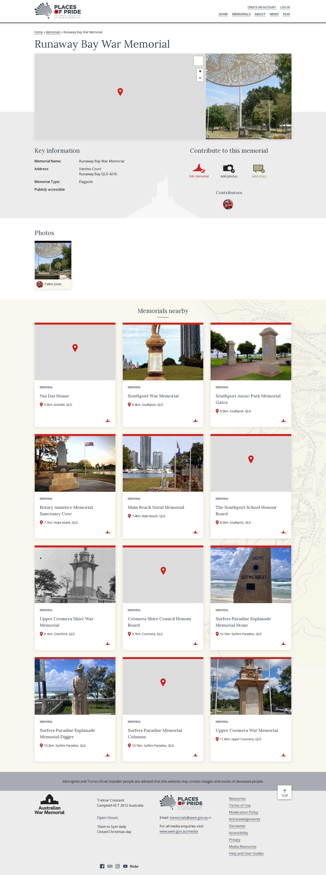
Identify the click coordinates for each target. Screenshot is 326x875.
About (260, 14)
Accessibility (238, 832)
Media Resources (242, 846)
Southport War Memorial (153, 396)
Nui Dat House (54, 396)
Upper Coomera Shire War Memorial (66, 622)
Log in (285, 7)
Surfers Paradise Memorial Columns (155, 733)
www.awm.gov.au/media (179, 831)
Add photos (229, 176)
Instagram (117, 866)
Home (223, 14)
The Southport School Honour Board (246, 510)
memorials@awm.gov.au (190, 817)
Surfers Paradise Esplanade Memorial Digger (67, 733)
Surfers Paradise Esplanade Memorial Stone (243, 622)
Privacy (234, 839)
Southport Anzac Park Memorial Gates (248, 399)
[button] (120, 92)
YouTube (125, 866)
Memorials (241, 14)
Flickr (135, 866)
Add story (259, 176)
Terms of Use (240, 805)
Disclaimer (237, 826)
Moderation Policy (243, 812)
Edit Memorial (199, 176)
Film (286, 14)
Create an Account (262, 7)
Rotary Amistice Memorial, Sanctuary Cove (67, 510)
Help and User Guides (246, 853)
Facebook (102, 866)
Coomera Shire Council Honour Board (159, 622)
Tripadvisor (109, 866)
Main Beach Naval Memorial (156, 507)
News (274, 14)
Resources (237, 798)
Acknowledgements (244, 819)
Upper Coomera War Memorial (247, 730)
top (285, 795)
